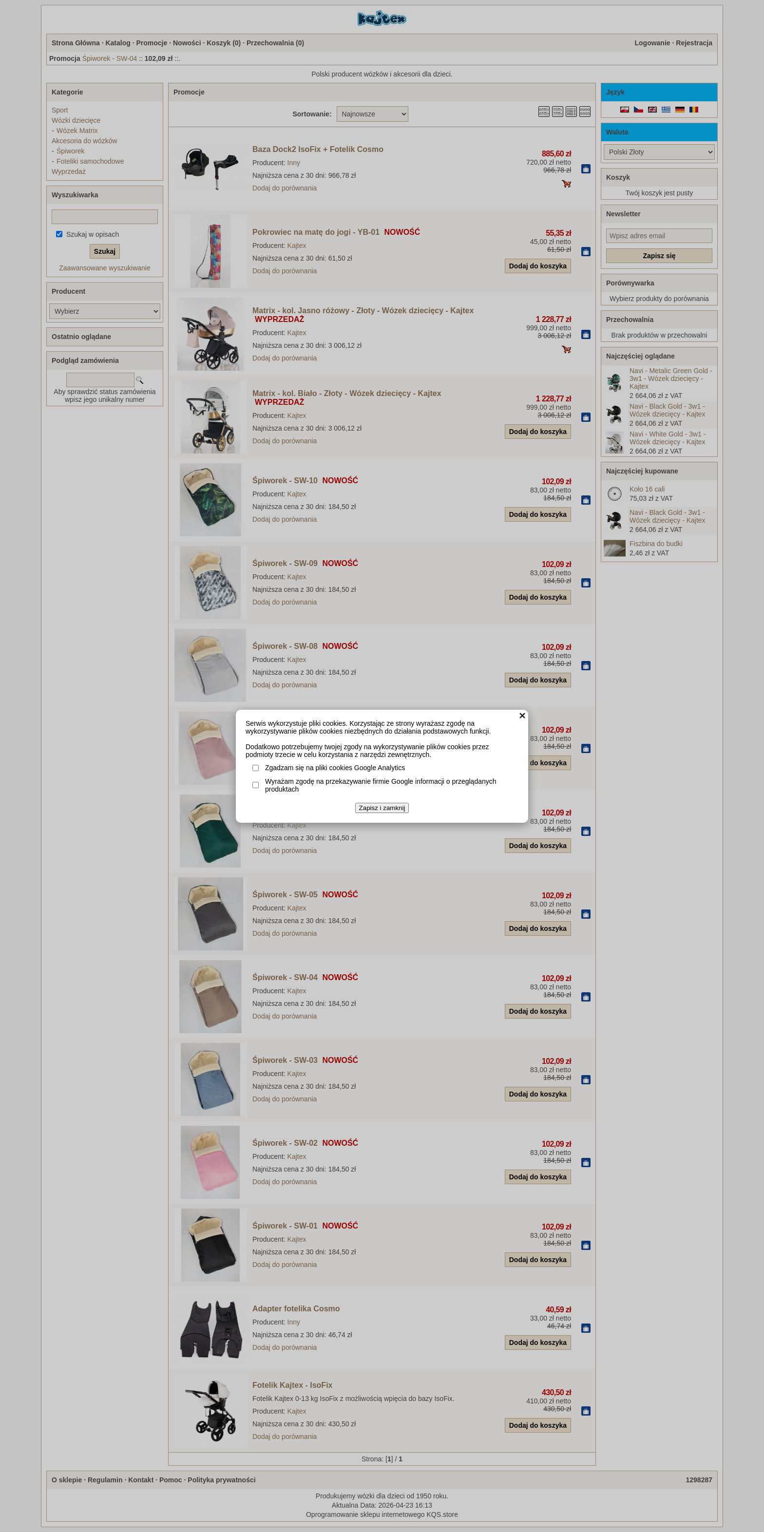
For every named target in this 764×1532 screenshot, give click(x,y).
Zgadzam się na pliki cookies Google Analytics (335, 768)
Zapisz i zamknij (382, 808)
